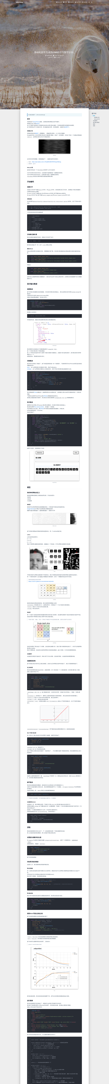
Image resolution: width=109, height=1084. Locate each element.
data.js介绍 (97, 119)
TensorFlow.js (36, 121)
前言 (94, 115)
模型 (94, 124)
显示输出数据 (96, 122)
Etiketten (71, 2)
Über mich (78, 2)
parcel (37, 123)
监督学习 (67, 127)
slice (28, 367)
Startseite (59, 2)
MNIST (36, 133)
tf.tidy (35, 392)
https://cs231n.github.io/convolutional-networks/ (41, 581)
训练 (94, 125)
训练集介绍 (96, 117)
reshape (29, 369)
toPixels (45, 396)
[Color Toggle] (91, 2)
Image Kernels (30, 508)
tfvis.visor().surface (39, 407)
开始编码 (95, 120)
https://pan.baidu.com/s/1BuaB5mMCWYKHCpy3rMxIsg (46, 162)
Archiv (65, 2)
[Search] (89, 2)
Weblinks (84, 2)
